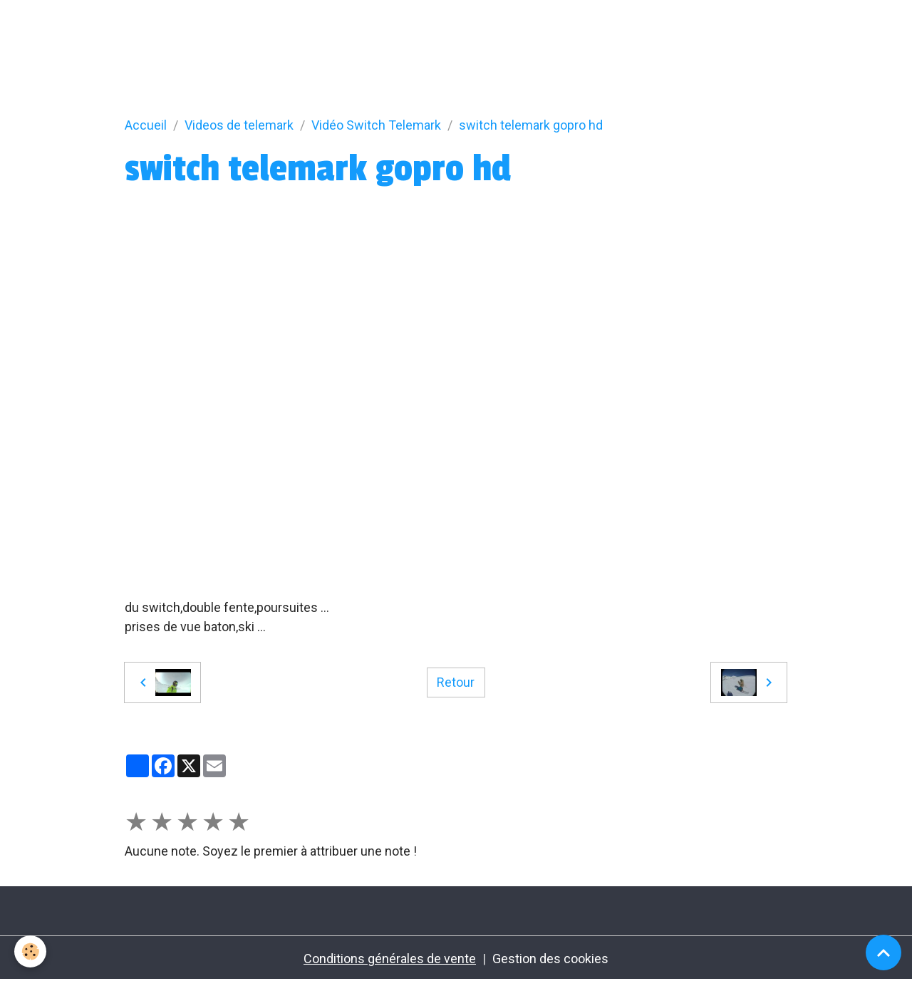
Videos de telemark (239, 125)
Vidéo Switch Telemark (376, 125)
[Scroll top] (883, 952)
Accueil (146, 125)
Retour (456, 682)
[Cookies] (30, 951)
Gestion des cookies (550, 958)
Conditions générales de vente (390, 958)
